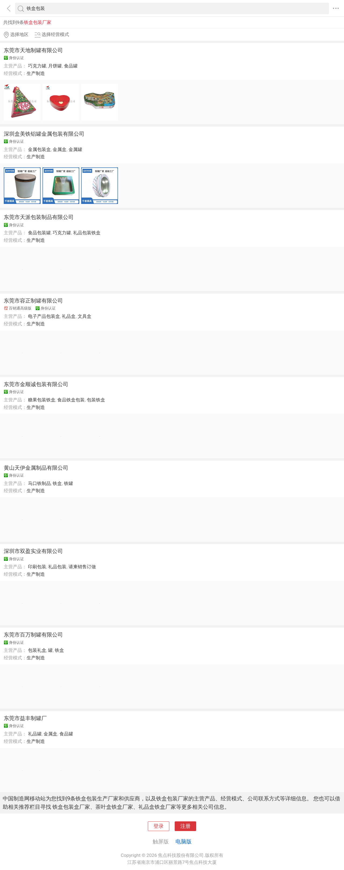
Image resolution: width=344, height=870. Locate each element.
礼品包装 (57, 566)
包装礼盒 (37, 650)
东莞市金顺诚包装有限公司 (36, 384)
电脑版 (183, 841)
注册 (185, 826)
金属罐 (75, 149)
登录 (158, 826)
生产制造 (36, 73)
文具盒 (84, 316)
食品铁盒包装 (71, 399)
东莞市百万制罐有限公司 (33, 634)
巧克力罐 (37, 66)
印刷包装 (37, 566)
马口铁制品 (39, 483)
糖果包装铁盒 (41, 399)
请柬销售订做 (82, 566)
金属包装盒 (39, 149)
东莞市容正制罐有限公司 (33, 300)
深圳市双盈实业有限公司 (33, 551)
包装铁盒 (96, 399)
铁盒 (57, 483)
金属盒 (59, 149)
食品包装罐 (39, 232)
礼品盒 (69, 316)
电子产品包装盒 (44, 316)
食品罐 (71, 66)
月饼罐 (55, 66)
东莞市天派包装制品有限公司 (39, 217)
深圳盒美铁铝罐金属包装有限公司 (44, 134)
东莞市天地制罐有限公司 (33, 50)
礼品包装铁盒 (87, 232)
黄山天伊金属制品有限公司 (36, 468)
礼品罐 (35, 733)
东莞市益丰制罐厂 (25, 718)
